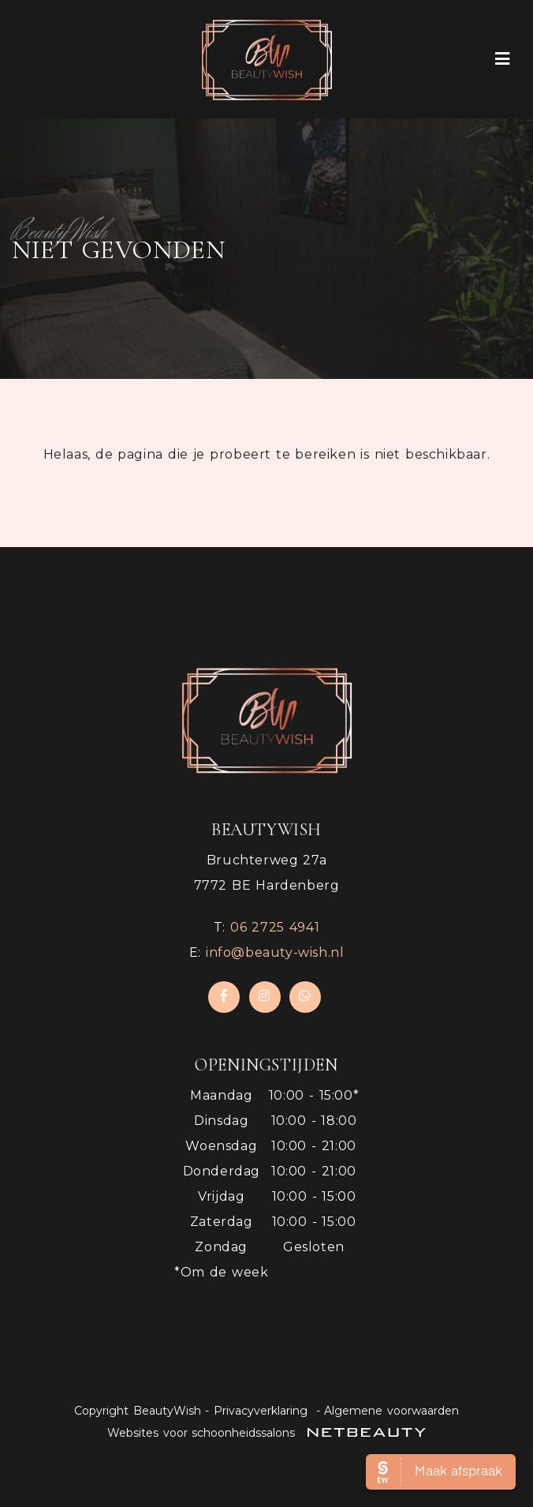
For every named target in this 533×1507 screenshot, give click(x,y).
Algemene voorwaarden (391, 1411)
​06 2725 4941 (274, 927)
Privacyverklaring (261, 1411)
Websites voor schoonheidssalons (266, 1433)
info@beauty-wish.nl (275, 952)
